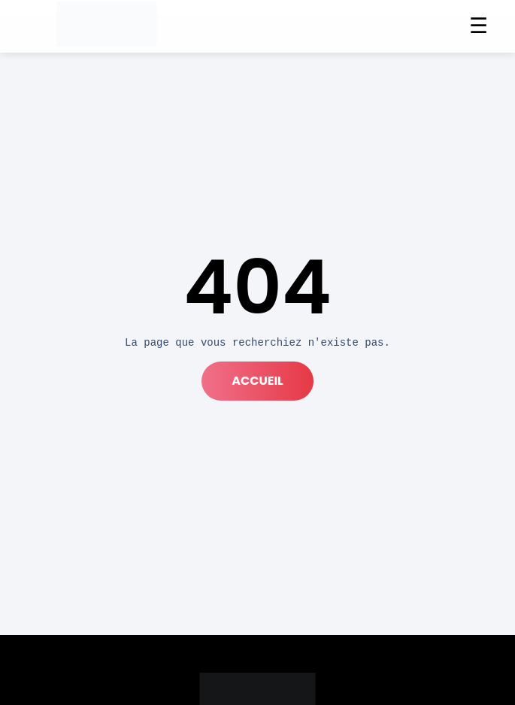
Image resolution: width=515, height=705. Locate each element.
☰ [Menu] (478, 26)
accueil (257, 380)
